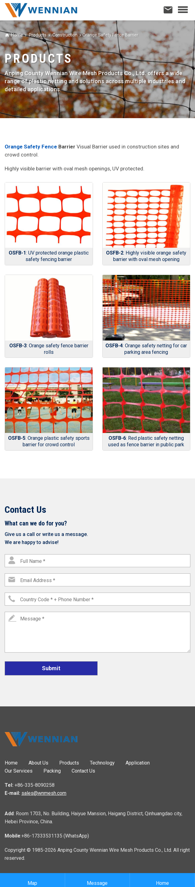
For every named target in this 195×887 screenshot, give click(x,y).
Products (37, 34)
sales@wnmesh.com (43, 793)
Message (97, 880)
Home (17, 34)
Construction (64, 34)
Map (32, 880)
